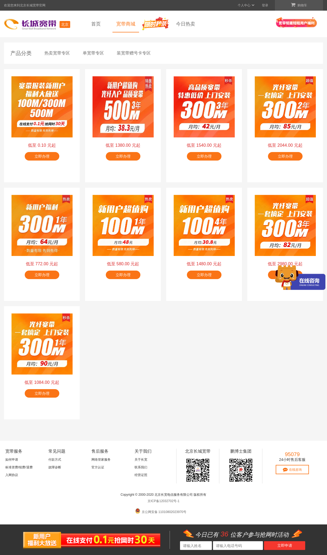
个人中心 (246, 5)
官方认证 (97, 467)
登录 (265, 5)
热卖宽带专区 (57, 53)
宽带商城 (125, 24)
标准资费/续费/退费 (19, 467)
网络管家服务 (101, 459)
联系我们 (141, 467)
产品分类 (21, 53)
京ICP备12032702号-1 (163, 501)
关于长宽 (141, 459)
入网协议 (11, 475)
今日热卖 (185, 24)
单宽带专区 (93, 53)
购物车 (299, 4)
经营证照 (141, 475)
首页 (96, 24)
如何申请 (11, 459)
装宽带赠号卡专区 (134, 53)
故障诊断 (54, 467)
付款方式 (54, 459)
